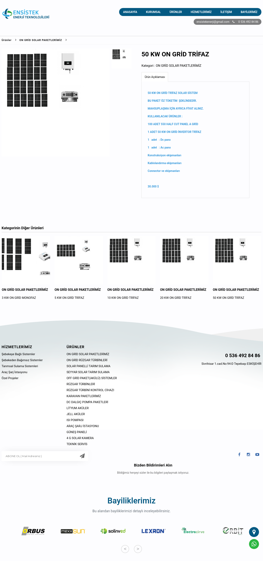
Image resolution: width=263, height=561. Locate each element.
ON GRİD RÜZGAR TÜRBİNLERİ (87, 360)
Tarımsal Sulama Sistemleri (20, 366)
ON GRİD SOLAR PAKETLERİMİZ (44, 40)
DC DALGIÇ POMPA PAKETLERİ (87, 402)
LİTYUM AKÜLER (78, 408)
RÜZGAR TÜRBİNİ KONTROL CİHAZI (90, 390)
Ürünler (10, 40)
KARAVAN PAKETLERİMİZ (84, 396)
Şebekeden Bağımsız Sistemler (22, 360)
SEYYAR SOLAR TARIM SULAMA (88, 372)
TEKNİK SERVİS (77, 444)
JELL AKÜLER (76, 414)
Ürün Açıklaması (155, 77)
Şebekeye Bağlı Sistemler (18, 354)
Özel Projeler (10, 378)
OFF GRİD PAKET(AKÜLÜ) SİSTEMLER (92, 378)
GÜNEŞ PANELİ (77, 432)
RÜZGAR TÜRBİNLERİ (81, 384)
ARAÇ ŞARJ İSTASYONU (83, 426)
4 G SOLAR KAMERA (80, 438)
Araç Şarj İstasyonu (14, 372)
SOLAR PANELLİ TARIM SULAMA (88, 366)
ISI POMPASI (75, 420)
